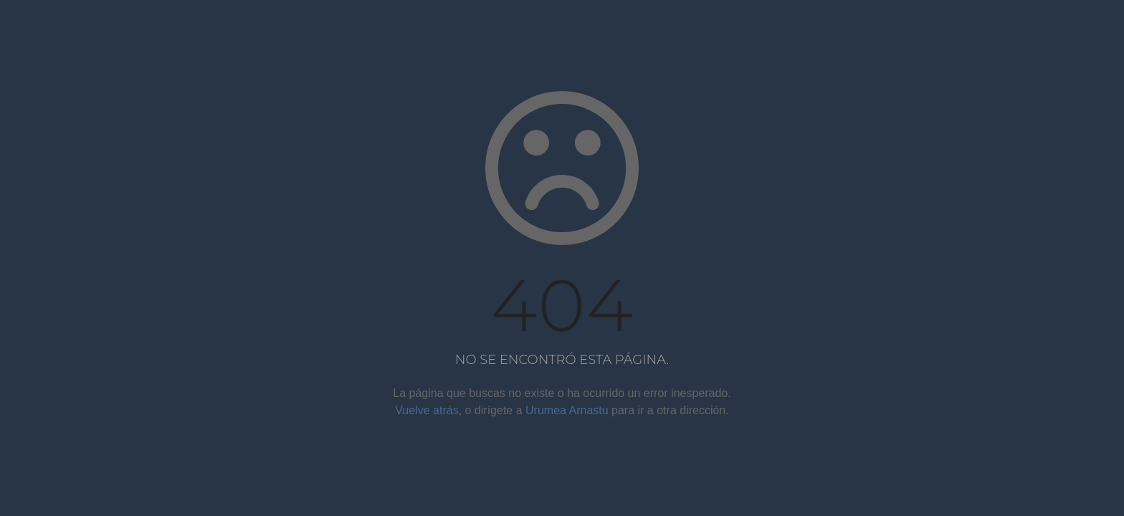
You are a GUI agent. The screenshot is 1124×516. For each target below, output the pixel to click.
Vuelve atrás (426, 410)
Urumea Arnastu (567, 410)
